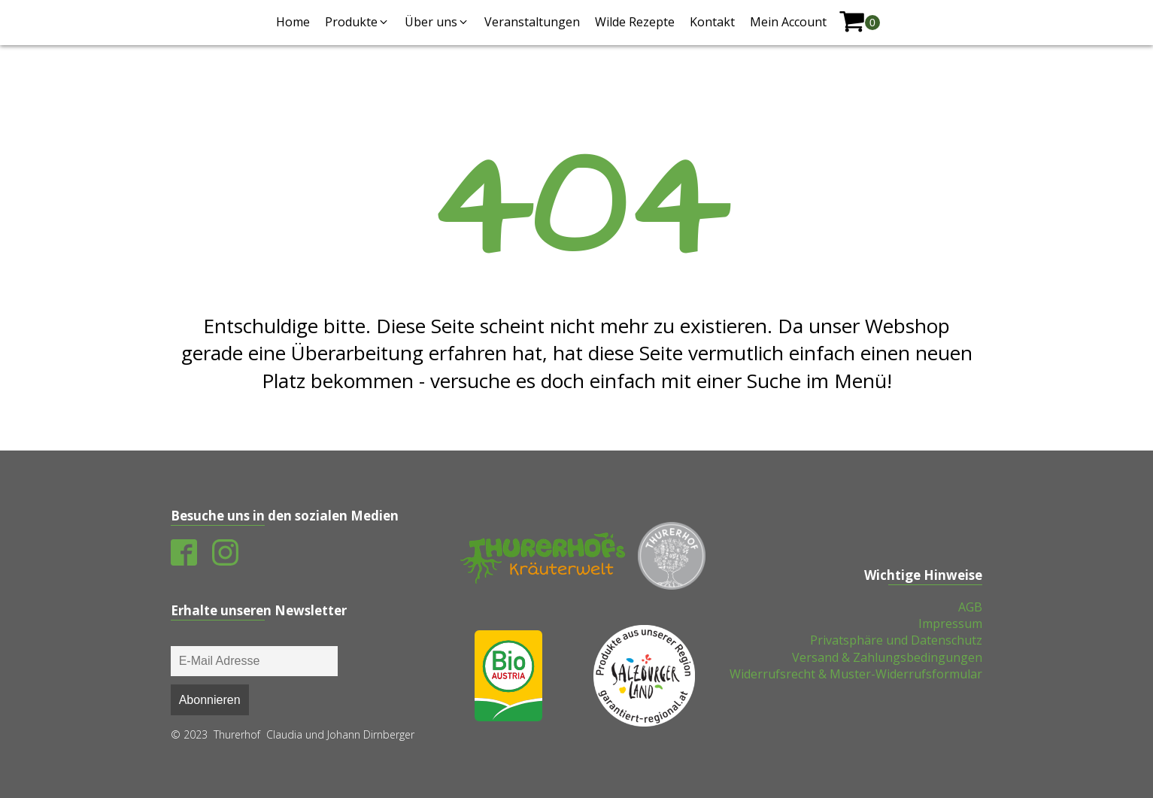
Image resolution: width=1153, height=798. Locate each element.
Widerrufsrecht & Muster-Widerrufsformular (856, 674)
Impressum (950, 623)
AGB (970, 607)
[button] (357, 22)
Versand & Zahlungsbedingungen (887, 657)
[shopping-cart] (859, 22)
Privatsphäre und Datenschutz (896, 640)
